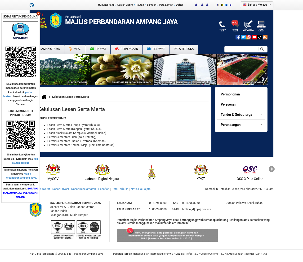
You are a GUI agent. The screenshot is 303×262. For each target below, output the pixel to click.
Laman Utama (50, 49)
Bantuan (151, 4)
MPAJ (75, 49)
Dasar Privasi (60, 189)
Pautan (140, 4)
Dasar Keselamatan (83, 189)
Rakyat (98, 49)
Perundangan (231, 125)
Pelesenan (228, 104)
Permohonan (230, 94)
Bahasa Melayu (257, 4)
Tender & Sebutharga (236, 114)
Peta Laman (166, 4)
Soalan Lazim (125, 4)
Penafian (103, 189)
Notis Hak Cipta (141, 189)
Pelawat (156, 49)
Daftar (179, 4)
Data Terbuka (184, 49)
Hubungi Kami (106, 4)
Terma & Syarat (40, 189)
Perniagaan (126, 49)
